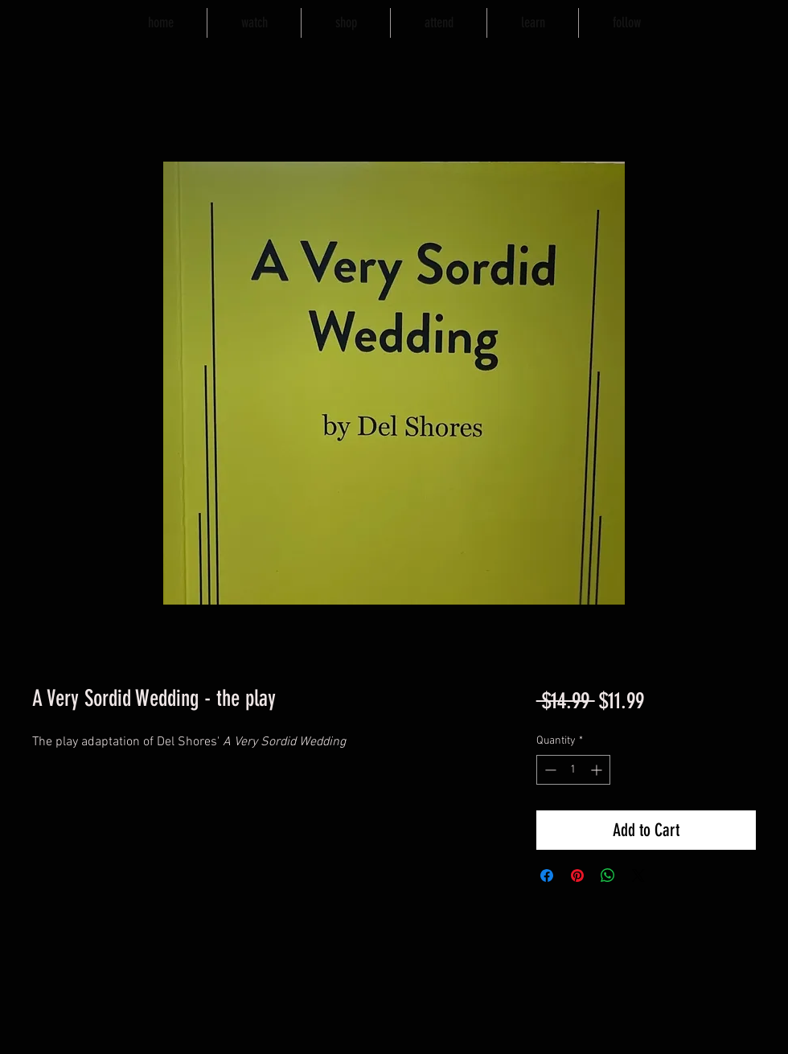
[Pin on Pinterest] (577, 875)
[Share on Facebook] (546, 875)
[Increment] (598, 770)
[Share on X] (638, 875)
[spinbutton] (573, 770)
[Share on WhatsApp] (608, 875)
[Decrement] (549, 770)
